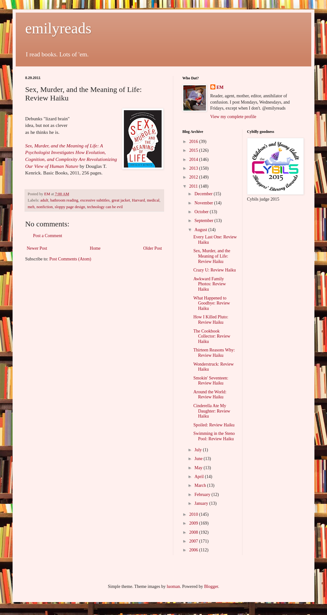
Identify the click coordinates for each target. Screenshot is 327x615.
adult (44, 200)
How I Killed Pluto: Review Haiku (210, 320)
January (201, 503)
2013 (194, 168)
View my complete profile (233, 116)
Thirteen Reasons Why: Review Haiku (214, 353)
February (202, 494)
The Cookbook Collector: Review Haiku (211, 336)
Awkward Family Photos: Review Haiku (209, 284)
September (204, 220)
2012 (194, 177)
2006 (194, 550)
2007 (194, 541)
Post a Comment (47, 235)
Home (95, 248)
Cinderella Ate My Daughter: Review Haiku (211, 411)
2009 (194, 523)
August (201, 229)
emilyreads (58, 28)
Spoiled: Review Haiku (214, 425)
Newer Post (37, 248)
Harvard (138, 200)
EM (220, 87)
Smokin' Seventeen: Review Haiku (210, 381)
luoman (173, 586)
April (199, 476)
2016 (194, 141)
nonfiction (44, 207)
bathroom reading (64, 200)
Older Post (152, 248)
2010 (194, 514)
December (203, 193)
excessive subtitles (94, 200)
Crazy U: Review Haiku (214, 270)
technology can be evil (105, 207)
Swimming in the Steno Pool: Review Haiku (214, 436)
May (198, 467)
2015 (194, 150)
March (200, 485)
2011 (194, 186)
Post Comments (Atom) (70, 259)
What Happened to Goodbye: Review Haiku (211, 303)
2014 (194, 159)
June (198, 458)
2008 (194, 532)
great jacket (121, 200)
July (198, 449)
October (202, 211)
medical (153, 200)
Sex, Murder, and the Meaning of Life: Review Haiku (211, 256)
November (204, 203)
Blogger (211, 586)
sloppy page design (70, 207)
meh (31, 207)
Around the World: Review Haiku (209, 395)
